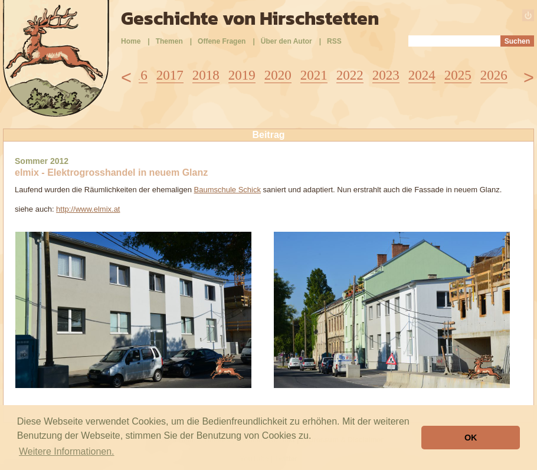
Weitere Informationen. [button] (66, 451)
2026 (493, 75)
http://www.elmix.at (88, 209)
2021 (314, 75)
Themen (169, 41)
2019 (242, 75)
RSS (334, 41)
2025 (457, 75)
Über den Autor (286, 41)
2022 (350, 75)
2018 (206, 75)
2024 (422, 75)
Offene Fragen (221, 41)
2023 (386, 75)
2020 (278, 75)
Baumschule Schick (227, 189)
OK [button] (470, 437)
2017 (170, 75)
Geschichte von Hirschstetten (250, 18)
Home (130, 41)
